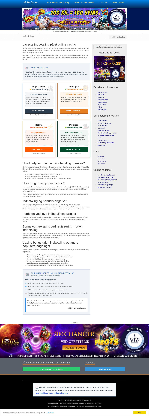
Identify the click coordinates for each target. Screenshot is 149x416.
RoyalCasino (118, 3)
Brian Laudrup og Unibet (105, 177)
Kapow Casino (102, 102)
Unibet (100, 107)
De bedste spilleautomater (106, 135)
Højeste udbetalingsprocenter (107, 133)
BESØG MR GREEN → (74, 149)
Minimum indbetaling (104, 123)
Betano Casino (102, 92)
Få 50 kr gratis (102, 125)
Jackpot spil (101, 128)
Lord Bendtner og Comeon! (106, 175)
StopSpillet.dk (106, 47)
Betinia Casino (102, 109)
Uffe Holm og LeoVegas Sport (107, 180)
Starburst (100, 138)
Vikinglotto (101, 156)
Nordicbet (101, 97)
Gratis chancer (102, 120)
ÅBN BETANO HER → (38, 149)
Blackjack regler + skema (106, 143)
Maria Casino (102, 104)
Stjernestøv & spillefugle (105, 185)
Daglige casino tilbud (84, 3)
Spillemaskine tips (103, 130)
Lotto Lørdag (102, 161)
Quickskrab (101, 164)
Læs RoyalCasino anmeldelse (40, 115)
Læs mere (50, 413)
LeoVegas (103, 3)
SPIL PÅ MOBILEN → (39, 111)
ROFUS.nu (119, 47)
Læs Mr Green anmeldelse (74, 153)
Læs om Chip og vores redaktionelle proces (52, 393)
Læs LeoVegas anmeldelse (74, 115)
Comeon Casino (103, 100)
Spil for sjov (101, 145)
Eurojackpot (101, 159)
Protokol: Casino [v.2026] (58, 3)
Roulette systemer (103, 140)
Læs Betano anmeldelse (39, 153)
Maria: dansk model (104, 182)
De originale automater (105, 187)
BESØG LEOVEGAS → (74, 111)
